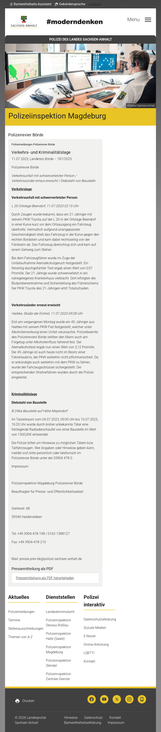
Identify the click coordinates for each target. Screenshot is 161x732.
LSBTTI (89, 653)
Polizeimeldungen (21, 612)
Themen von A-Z (20, 637)
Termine (14, 620)
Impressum (116, 723)
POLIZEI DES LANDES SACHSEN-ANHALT (80, 39)
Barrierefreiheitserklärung (82, 723)
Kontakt (89, 661)
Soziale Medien (95, 628)
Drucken (24, 700)
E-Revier (90, 636)
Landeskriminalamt (60, 612)
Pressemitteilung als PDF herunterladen (45, 578)
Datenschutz (93, 718)
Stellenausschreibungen (25, 629)
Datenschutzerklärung (100, 619)
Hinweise (71, 718)
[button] (30, 4)
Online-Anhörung (96, 645)
